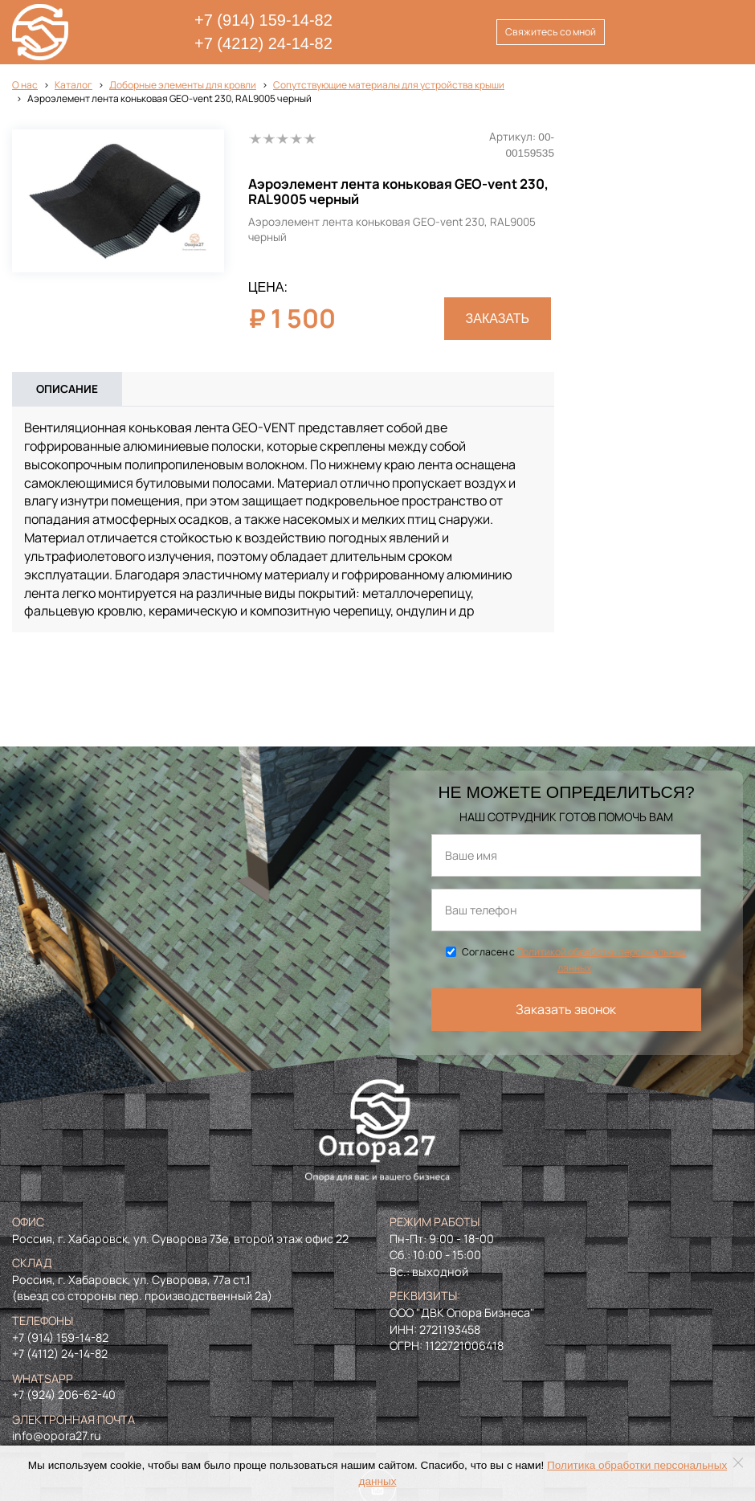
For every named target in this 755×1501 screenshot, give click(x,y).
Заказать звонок (566, 1009)
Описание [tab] (67, 389)
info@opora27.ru (56, 1435)
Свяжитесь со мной (550, 32)
